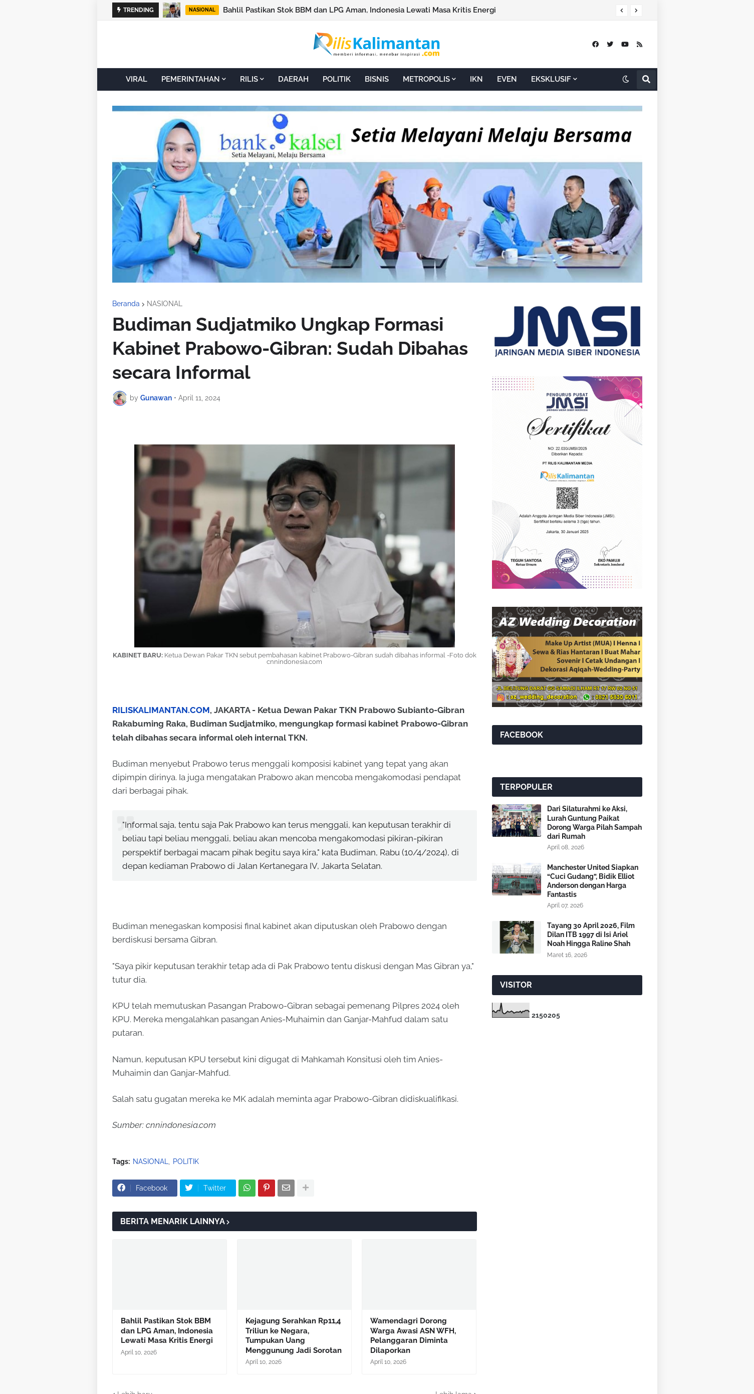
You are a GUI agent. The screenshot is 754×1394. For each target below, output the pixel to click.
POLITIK (186, 1161)
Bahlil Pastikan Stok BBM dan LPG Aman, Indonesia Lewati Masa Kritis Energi (359, 10)
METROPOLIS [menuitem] (426, 79)
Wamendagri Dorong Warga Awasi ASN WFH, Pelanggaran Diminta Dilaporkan (413, 1335)
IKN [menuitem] (476, 79)
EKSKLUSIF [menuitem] (551, 79)
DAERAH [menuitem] (293, 79)
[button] (622, 11)
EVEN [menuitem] (507, 79)
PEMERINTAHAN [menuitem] (190, 79)
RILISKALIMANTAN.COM (161, 710)
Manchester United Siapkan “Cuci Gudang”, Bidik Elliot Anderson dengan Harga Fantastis (592, 881)
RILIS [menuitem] (249, 79)
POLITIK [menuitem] (337, 79)
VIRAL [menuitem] (136, 79)
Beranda (126, 303)
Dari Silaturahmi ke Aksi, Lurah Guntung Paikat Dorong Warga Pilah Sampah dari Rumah (594, 822)
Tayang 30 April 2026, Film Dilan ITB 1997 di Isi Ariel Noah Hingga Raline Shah (591, 934)
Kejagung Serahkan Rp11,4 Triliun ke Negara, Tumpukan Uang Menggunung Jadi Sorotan (293, 1335)
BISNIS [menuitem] (377, 79)
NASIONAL (164, 303)
